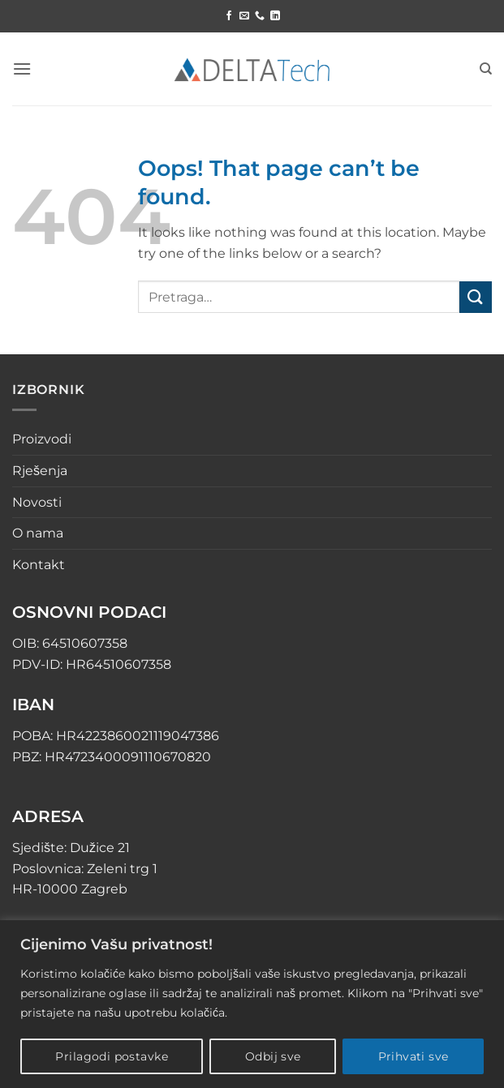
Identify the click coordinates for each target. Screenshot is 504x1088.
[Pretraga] (486, 69)
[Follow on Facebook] (229, 16)
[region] (252, 1004)
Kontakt (38, 564)
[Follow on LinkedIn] (275, 16)
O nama (37, 533)
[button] (22, 68)
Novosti (37, 502)
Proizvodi (41, 439)
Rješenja (39, 470)
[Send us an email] (244, 16)
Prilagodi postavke (111, 1056)
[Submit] (475, 297)
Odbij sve (273, 1056)
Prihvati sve (413, 1056)
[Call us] (260, 16)
